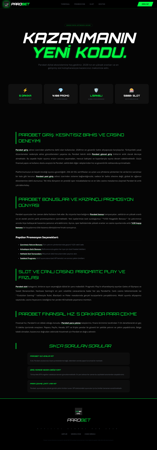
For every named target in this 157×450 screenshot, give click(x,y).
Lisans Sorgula (90, 434)
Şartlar (64, 434)
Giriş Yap (145, 4)
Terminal (65, 4)
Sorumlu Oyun (76, 434)
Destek (102, 4)
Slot (92, 4)
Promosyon (79, 4)
